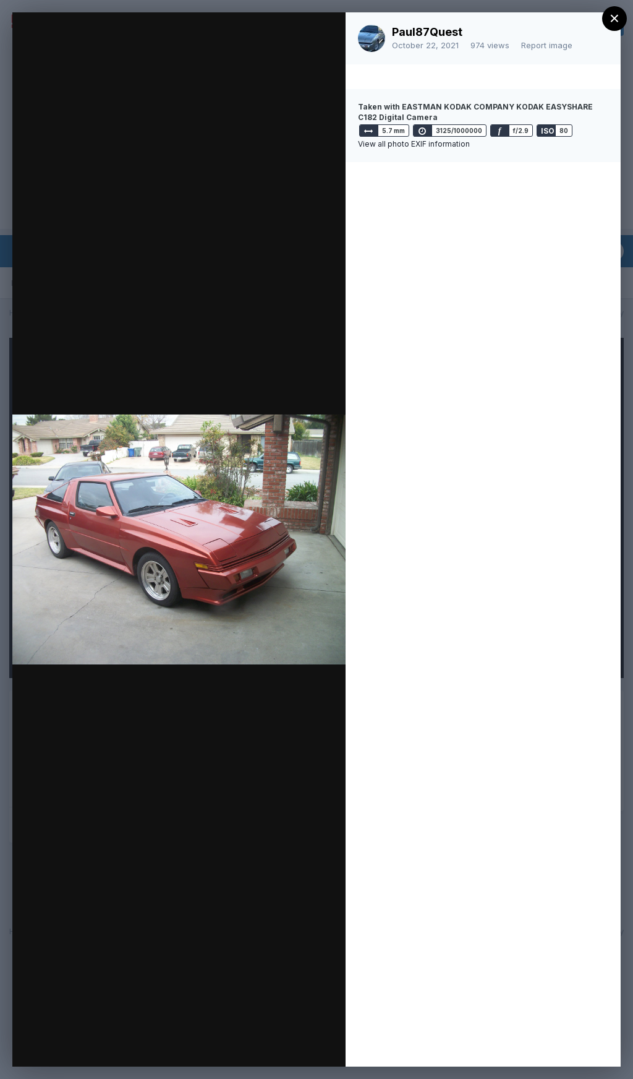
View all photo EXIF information (414, 143)
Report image (546, 45)
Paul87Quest (427, 31)
